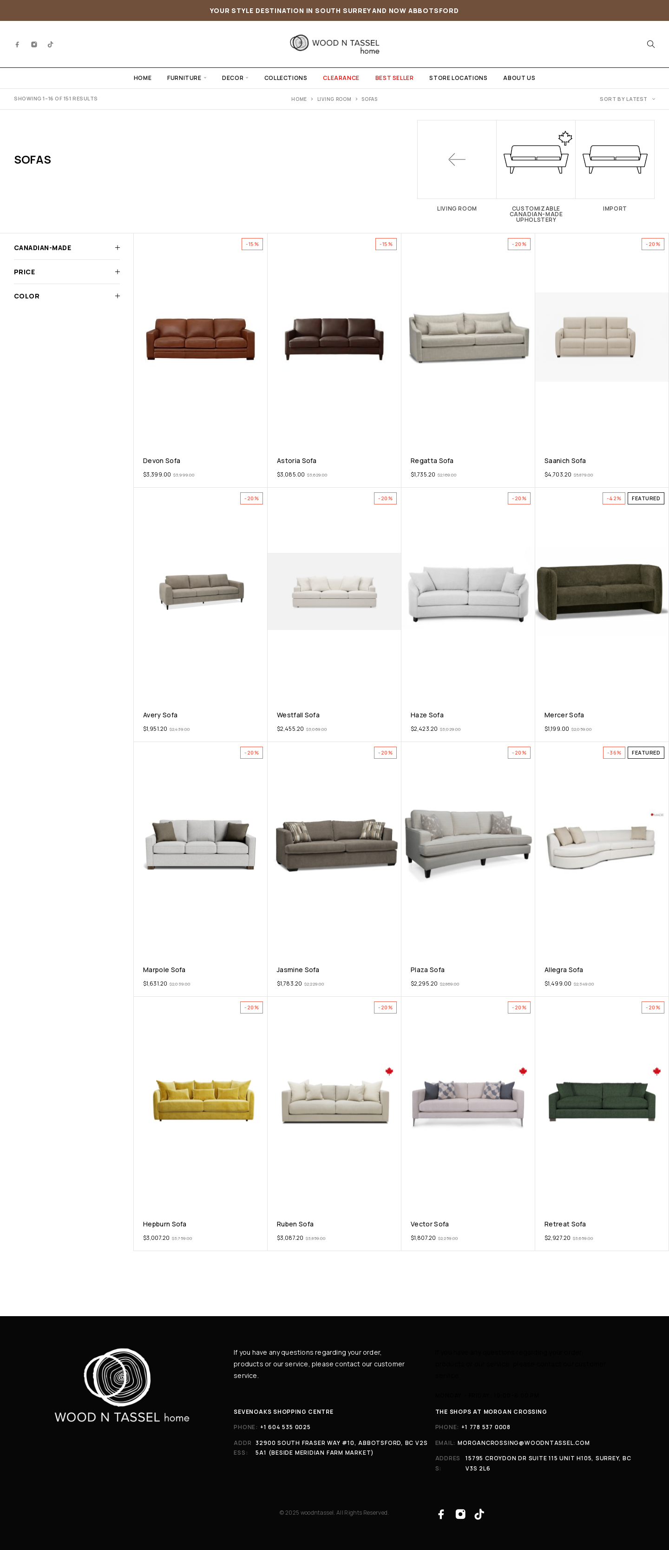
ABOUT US (519, 77)
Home (299, 99)
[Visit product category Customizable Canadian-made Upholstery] (536, 171)
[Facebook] (17, 44)
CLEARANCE (341, 77)
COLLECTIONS (286, 77)
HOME (142, 77)
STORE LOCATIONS (458, 77)
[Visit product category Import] (615, 166)
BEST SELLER (394, 77)
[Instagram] (34, 44)
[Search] (651, 44)
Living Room (334, 99)
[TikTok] (50, 44)
